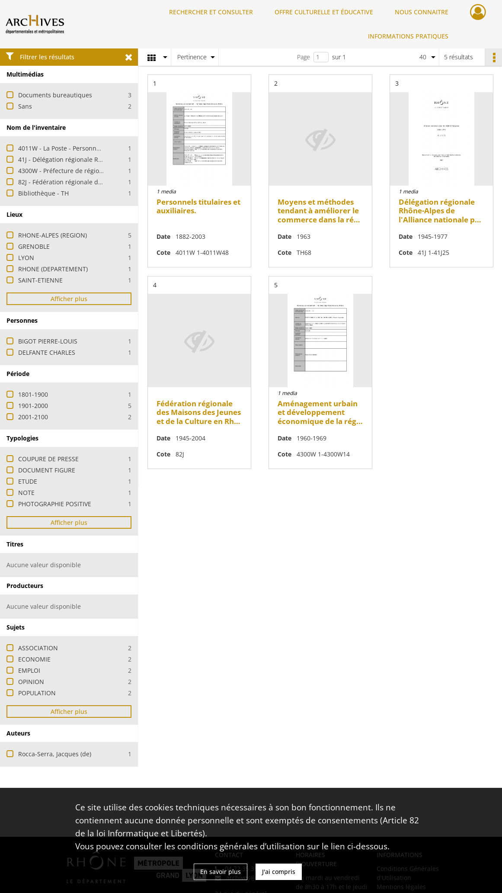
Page (303, 57)
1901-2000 (33, 406)
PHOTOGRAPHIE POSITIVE (54, 504)
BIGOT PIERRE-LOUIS (47, 341)
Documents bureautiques (55, 95)
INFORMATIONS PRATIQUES (408, 36)
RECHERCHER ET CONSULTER (211, 12)
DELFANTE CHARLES (46, 352)
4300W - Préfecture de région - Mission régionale (89, 171)
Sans (25, 106)
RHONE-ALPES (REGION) (52, 235)
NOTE (26, 492)
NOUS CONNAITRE (421, 12)
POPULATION (37, 693)
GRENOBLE (34, 246)
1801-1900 (33, 394)
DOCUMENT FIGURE (46, 470)
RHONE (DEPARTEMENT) (53, 269)
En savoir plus (220, 871)
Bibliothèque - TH (43, 193)
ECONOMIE (34, 659)
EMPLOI (29, 670)
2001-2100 (33, 417)
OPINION (31, 682)
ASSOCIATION (38, 648)
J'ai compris (278, 871)
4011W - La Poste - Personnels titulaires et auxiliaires (94, 148)
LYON (26, 258)
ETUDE (27, 481)
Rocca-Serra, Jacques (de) (54, 754)
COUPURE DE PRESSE (48, 459)
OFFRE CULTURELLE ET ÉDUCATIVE (324, 12)
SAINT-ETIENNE (40, 280)
